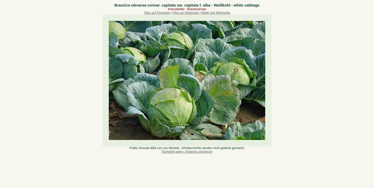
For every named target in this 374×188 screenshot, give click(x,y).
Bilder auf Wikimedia (215, 13)
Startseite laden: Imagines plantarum (186, 152)
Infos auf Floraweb (157, 13)
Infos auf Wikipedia (185, 13)
